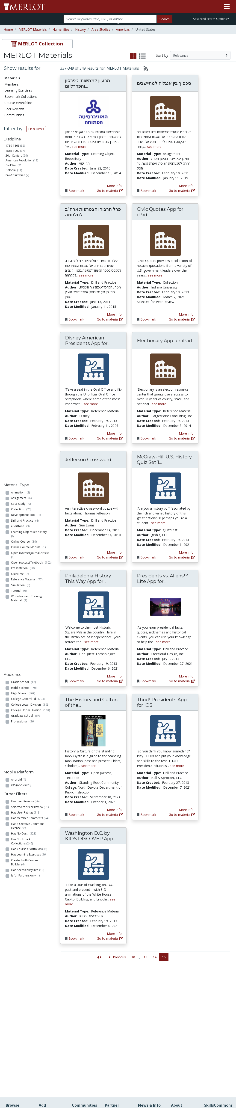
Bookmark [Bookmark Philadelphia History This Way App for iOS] (76, 681)
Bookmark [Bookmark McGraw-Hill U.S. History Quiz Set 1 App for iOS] (148, 557)
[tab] (37, 43)
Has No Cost (23, 427)
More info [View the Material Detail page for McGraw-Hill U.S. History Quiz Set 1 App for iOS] (186, 552)
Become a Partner (112, 994)
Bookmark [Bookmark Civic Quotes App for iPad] (148, 319)
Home (8, 29)
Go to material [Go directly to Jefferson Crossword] (110, 557)
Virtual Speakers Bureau (18, 1033)
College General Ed (27, 333)
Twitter (143, 1026)
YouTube (144, 1031)
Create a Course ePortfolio (51, 1014)
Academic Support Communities (83, 1007)
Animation (20, 192)
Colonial (11, 170)
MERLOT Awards (183, 1040)
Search (164, 19)
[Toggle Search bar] (118, 23)
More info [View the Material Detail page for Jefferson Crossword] (114, 552)
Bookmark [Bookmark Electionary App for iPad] (148, 438)
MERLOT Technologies (182, 1009)
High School (23, 328)
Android (18, 372)
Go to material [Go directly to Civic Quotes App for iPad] (182, 319)
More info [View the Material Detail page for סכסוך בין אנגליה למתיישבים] (186, 186)
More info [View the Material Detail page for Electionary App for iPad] (186, 433)
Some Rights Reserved (119, 1087)
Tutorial (19, 290)
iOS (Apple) (21, 378)
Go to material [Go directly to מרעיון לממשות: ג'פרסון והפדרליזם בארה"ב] (110, 190)
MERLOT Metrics (150, 988)
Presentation (23, 267)
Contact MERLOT (151, 1087)
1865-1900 (12, 151)
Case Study (21, 203)
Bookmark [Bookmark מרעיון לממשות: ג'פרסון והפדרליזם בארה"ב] (76, 190)
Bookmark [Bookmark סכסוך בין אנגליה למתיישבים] (148, 190)
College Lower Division (30, 339)
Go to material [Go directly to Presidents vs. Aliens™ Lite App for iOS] (182, 681)
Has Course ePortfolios (29, 442)
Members (11, 84)
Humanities (61, 29)
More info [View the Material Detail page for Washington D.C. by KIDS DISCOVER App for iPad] (114, 933)
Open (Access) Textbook (31, 262)
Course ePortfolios (18, 103)
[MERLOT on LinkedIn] (216, 1091)
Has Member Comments (29, 412)
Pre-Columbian (15, 175)
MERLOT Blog (148, 1017)
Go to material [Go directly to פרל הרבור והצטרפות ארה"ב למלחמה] (110, 319)
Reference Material (26, 279)
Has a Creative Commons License (27, 419)
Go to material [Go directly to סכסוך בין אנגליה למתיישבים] (182, 190)
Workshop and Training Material (26, 298)
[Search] (110, 19)
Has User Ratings (25, 406)
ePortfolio (20, 225)
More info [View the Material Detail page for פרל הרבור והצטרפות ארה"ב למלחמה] (114, 314)
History (80, 29)
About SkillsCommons (217, 1004)
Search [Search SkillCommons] (209, 988)
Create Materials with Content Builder (51, 1002)
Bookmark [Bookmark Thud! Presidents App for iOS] (148, 814)
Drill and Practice (24, 220)
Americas (123, 29)
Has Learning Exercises (28, 448)
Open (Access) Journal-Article (30, 254)
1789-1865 (12, 146)
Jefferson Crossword (88, 459)
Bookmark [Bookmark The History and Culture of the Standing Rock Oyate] (76, 814)
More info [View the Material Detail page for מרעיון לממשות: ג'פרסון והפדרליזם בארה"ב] (114, 186)
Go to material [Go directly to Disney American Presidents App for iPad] (110, 438)
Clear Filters (36, 129)
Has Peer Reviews (25, 395)
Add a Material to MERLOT (52, 990)
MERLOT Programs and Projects (150, 1002)
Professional (22, 356)
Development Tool (26, 214)
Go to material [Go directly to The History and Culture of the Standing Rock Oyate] (110, 814)
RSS (9, 1051)
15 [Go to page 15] (164, 957)
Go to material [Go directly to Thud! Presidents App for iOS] (182, 814)
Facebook (145, 1021)
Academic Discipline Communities (83, 993)
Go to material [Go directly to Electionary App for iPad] (182, 438)
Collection (21, 209)
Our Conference (150, 992)
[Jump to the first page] (99, 957)
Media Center (148, 1012)
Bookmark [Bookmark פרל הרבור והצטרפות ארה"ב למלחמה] (76, 319)
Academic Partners (79, 1019)
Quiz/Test (20, 273)
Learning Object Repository (29, 233)
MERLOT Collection (180, 999)
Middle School (23, 322)
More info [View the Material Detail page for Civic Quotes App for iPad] (186, 314)
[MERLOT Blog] (228, 1091)
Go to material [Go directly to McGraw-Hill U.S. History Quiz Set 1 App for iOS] (182, 557)
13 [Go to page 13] (145, 957)
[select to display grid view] (133, 56)
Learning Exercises (18, 90)
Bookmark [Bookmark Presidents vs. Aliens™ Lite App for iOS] (148, 681)
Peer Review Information (181, 1033)
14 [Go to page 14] (154, 957)
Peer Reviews (14, 109)
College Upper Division (30, 345)
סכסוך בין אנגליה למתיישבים (164, 83)
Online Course (24, 241)
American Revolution (19, 160)
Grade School (23, 316)
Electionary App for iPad (164, 340)
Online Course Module (28, 246)
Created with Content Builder (25, 456)
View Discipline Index (17, 1043)
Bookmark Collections (20, 96)
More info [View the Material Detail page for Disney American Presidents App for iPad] (114, 433)
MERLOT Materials (33, 29)
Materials (12, 78)
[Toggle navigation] (226, 6)
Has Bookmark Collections (22, 435)
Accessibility (180, 1069)
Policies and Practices (180, 1057)
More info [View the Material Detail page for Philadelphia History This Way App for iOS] (114, 676)
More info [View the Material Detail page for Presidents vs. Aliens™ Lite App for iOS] (186, 676)
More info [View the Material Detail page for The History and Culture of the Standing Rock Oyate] (114, 810)
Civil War (11, 165)
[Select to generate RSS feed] (144, 68)
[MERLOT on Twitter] (204, 1091)
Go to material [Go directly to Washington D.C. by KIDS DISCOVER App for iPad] (110, 938)
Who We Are (180, 992)
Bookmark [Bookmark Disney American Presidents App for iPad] (76, 438)
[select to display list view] (142, 56)
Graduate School (25, 350)
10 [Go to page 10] (133, 957)
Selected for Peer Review (30, 400)
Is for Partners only (25, 469)
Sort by (162, 55)
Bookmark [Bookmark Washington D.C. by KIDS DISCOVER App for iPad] (76, 938)
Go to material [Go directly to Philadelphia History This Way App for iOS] (110, 681)
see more (79, 146)
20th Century (14, 155)
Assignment (21, 197)
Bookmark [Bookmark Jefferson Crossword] (76, 557)
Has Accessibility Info (27, 463)
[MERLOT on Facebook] (192, 1091)
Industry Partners (84, 1026)
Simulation (20, 284)
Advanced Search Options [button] (210, 19)
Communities (14, 115)
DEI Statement (182, 1074)
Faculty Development (182, 1047)
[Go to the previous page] (116, 957)
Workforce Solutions (212, 995)
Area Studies (100, 29)
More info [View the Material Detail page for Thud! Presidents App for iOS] (186, 810)
